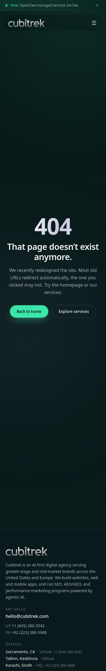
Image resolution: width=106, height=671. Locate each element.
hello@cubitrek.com (27, 616)
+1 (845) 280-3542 (25, 625)
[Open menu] (94, 23)
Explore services (74, 311)
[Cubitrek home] (26, 23)
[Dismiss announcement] (97, 5)
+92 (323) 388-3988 (26, 632)
